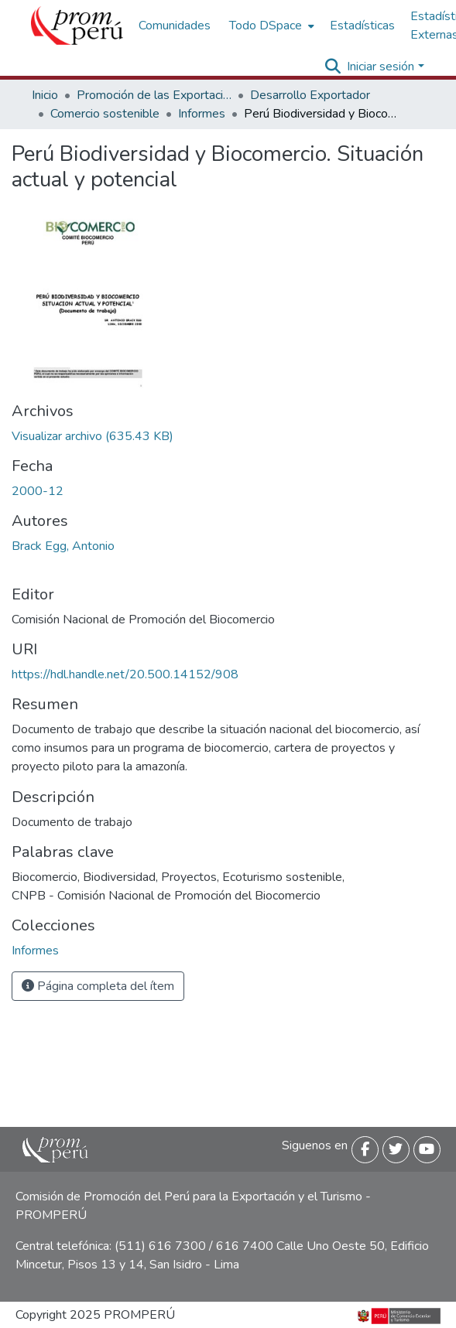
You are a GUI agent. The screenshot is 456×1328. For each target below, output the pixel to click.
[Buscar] (332, 66)
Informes (201, 113)
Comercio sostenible (104, 113)
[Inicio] (77, 25)
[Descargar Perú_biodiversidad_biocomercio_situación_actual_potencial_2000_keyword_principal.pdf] (92, 436)
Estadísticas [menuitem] (362, 25)
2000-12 (37, 491)
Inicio (45, 95)
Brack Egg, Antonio (63, 546)
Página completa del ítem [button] (98, 986)
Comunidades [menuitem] (175, 25)
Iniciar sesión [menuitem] (380, 66)
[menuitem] (270, 25)
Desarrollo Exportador (310, 95)
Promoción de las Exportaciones (154, 95)
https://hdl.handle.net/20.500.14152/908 (125, 674)
